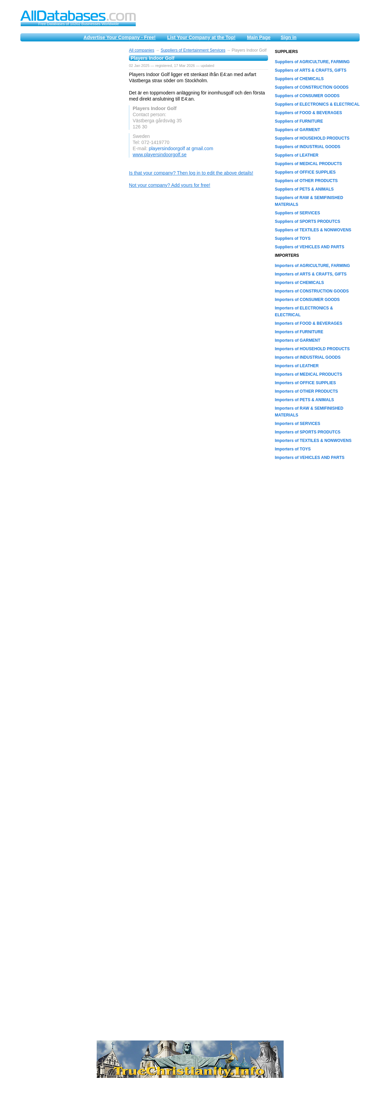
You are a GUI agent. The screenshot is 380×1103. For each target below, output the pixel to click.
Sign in (289, 37)
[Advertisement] (71, 150)
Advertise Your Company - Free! (119, 37)
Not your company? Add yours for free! (169, 185)
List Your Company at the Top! (201, 37)
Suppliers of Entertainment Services (192, 50)
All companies (141, 50)
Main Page (258, 37)
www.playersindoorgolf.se (160, 154)
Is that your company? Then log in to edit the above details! (191, 173)
